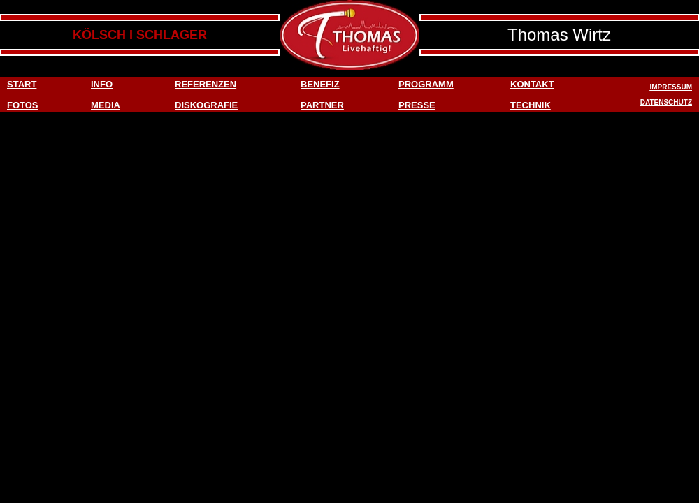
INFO (102, 84)
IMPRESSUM (670, 87)
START (21, 84)
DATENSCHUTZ (666, 102)
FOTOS (22, 105)
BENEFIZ (320, 84)
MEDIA (105, 105)
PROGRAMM (426, 84)
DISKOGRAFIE (206, 105)
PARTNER (322, 105)
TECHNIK (530, 105)
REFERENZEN (205, 84)
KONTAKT (532, 84)
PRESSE (416, 105)
